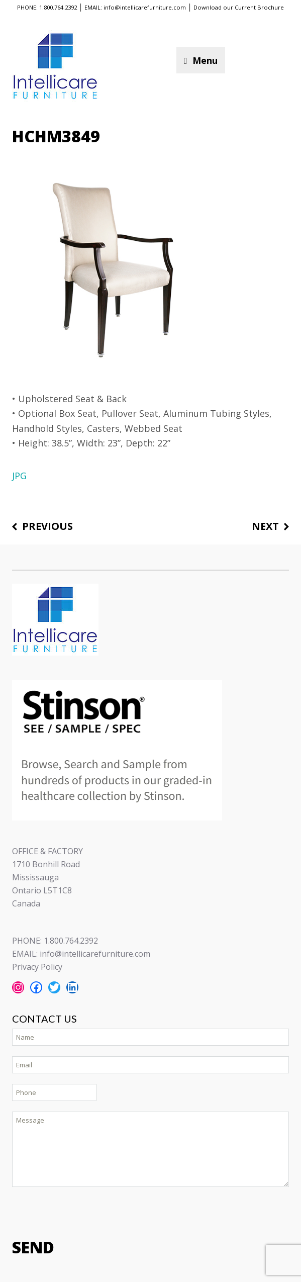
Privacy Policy (37, 966)
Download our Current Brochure (238, 7)
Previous (47, 526)
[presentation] (88, 1211)
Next (265, 526)
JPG (19, 476)
